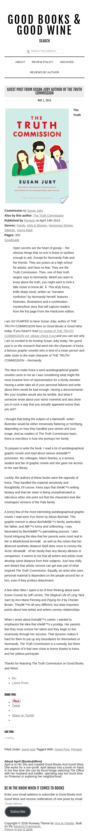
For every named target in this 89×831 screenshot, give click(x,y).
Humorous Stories (61, 225)
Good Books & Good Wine (44, 25)
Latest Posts (20, 683)
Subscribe (17, 811)
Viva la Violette (64, 823)
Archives (67, 62)
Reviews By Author (44, 72)
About (20, 62)
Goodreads (12, 240)
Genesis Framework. (27, 826)
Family (21, 225)
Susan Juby (35, 210)
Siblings (10, 230)
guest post (29, 749)
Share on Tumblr (23, 715)
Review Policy (42, 62)
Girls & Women (37, 225)
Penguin (29, 220)
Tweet (16, 705)
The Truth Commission (48, 215)
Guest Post (62, 749)
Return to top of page (19, 829)
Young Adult (24, 230)
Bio (14, 678)
